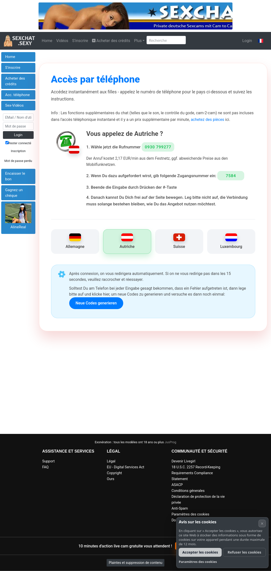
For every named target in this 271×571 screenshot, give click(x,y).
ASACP (177, 485)
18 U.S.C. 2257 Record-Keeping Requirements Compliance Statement (196, 473)
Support (48, 461)
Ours (110, 479)
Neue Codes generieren (96, 303)
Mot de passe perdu (18, 161)
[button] (260, 41)
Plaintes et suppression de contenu (135, 563)
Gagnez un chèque (14, 193)
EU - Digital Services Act (125, 467)
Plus (138, 40)
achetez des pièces (207, 119)
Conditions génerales (188, 491)
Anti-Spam (180, 508)
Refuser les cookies (244, 552)
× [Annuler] (262, 523)
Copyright (114, 473)
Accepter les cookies (200, 552)
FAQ (45, 467)
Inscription (18, 151)
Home (47, 40)
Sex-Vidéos (14, 105)
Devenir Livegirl (183, 461)
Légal (111, 461)
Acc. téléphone (17, 95)
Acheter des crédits (111, 40)
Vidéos (62, 40)
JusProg (170, 442)
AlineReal (18, 227)
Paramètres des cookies (190, 514)
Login (247, 40)
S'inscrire (80, 40)
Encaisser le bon (15, 176)
